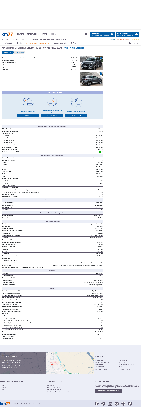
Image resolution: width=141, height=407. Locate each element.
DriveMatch (3, 387)
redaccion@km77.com (102, 362)
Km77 (7, 34)
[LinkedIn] (110, 403)
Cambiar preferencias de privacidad (58, 392)
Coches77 (3, 385)
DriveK (2, 389)
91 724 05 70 (16, 365)
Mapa (19, 362)
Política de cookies (53, 385)
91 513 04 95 (13, 367)
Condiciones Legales (54, 387)
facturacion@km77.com (126, 364)
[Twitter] (103, 403)
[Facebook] (97, 403)
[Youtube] (117, 403)
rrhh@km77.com (124, 369)
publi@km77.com (101, 369)
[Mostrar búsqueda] (102, 34)
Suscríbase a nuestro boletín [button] (109, 391)
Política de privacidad (54, 389)
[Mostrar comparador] (127, 34)
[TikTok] (130, 403)
